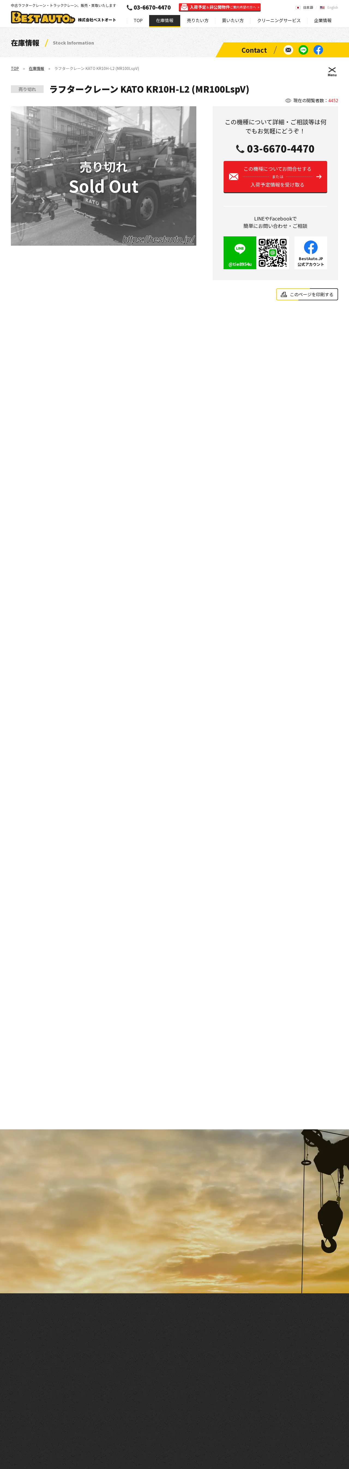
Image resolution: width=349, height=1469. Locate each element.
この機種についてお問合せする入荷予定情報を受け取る (277, 178)
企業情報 (323, 20)
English (332, 7)
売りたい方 (198, 20)
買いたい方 (233, 20)
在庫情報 (164, 20)
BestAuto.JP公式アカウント (310, 263)
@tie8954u (240, 266)
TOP (138, 20)
